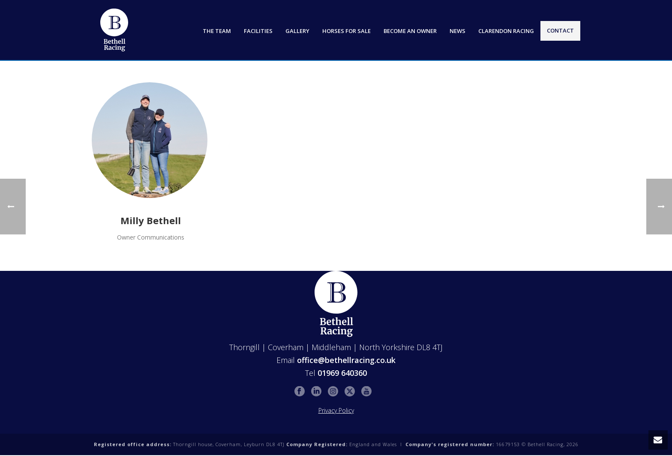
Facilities (258, 31)
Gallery (297, 31)
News (457, 31)
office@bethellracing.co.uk (346, 360)
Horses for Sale (346, 31)
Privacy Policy (336, 410)
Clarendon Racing (506, 31)
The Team (217, 31)
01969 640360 (342, 373)
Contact (560, 30)
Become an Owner (410, 31)
